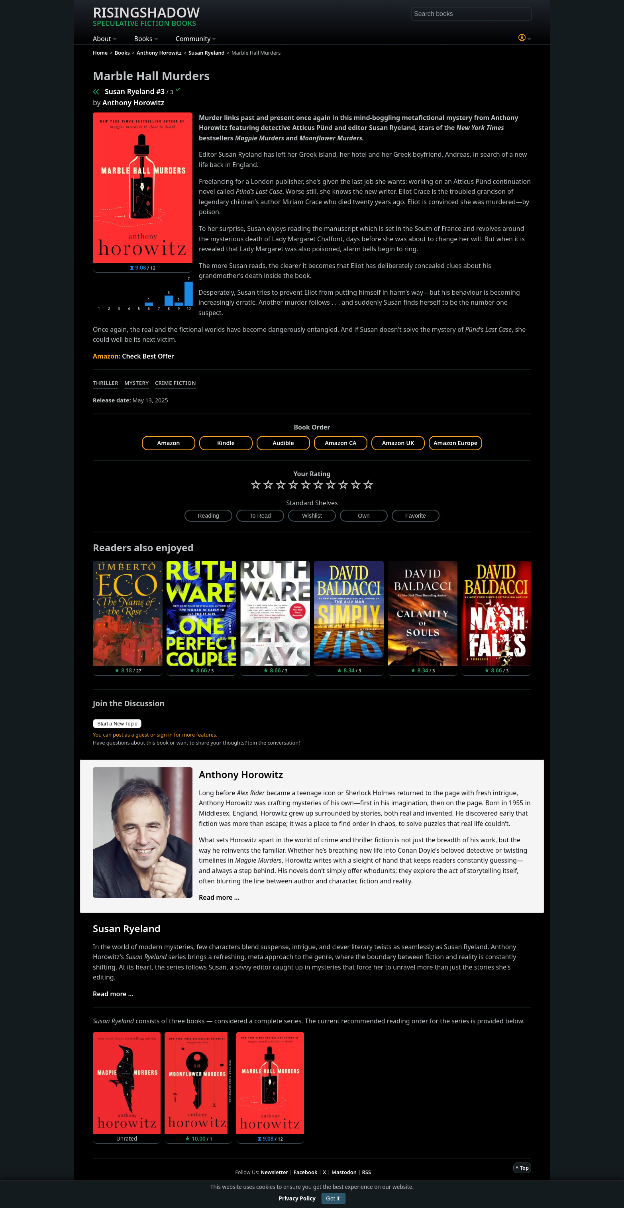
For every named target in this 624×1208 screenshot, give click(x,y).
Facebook (306, 1172)
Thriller (105, 382)
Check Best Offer (148, 356)
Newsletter (274, 1172)
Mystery (136, 382)
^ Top (522, 1167)
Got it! (333, 1198)
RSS (366, 1172)
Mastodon (344, 1172)
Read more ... (219, 897)
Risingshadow (146, 15)
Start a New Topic (117, 724)
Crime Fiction (175, 382)
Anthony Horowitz (133, 102)
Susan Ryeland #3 (135, 91)
